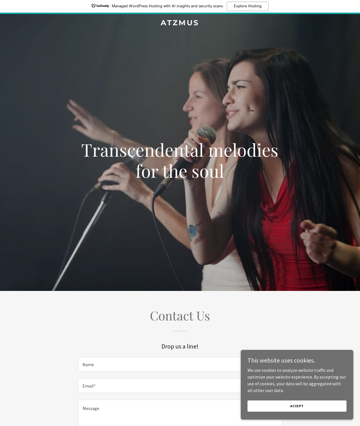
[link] (180, 23)
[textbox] (180, 364)
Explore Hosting (248, 6)
